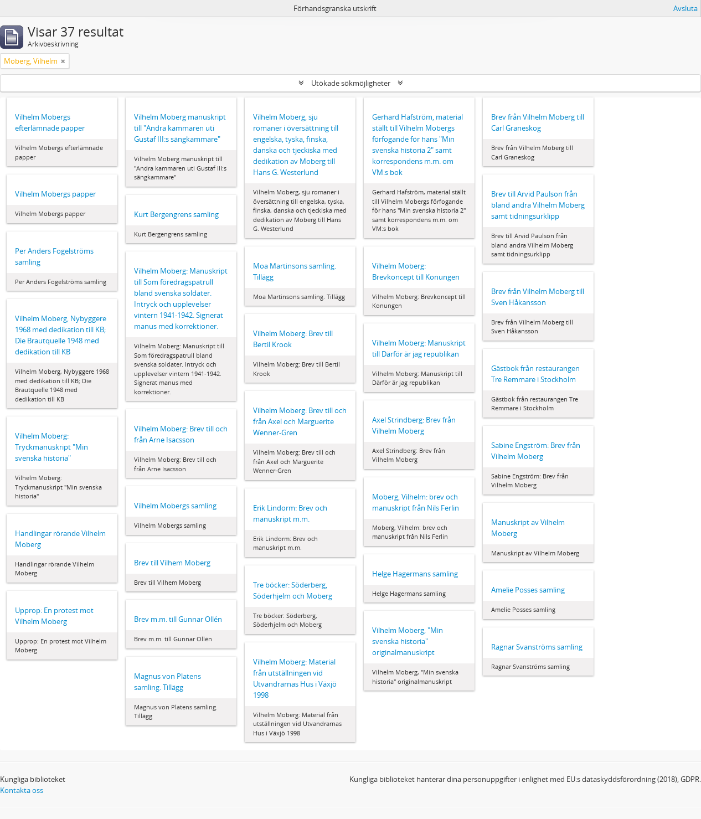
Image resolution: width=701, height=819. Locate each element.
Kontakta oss (21, 790)
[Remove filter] (63, 60)
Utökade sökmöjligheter (351, 83)
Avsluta (685, 8)
